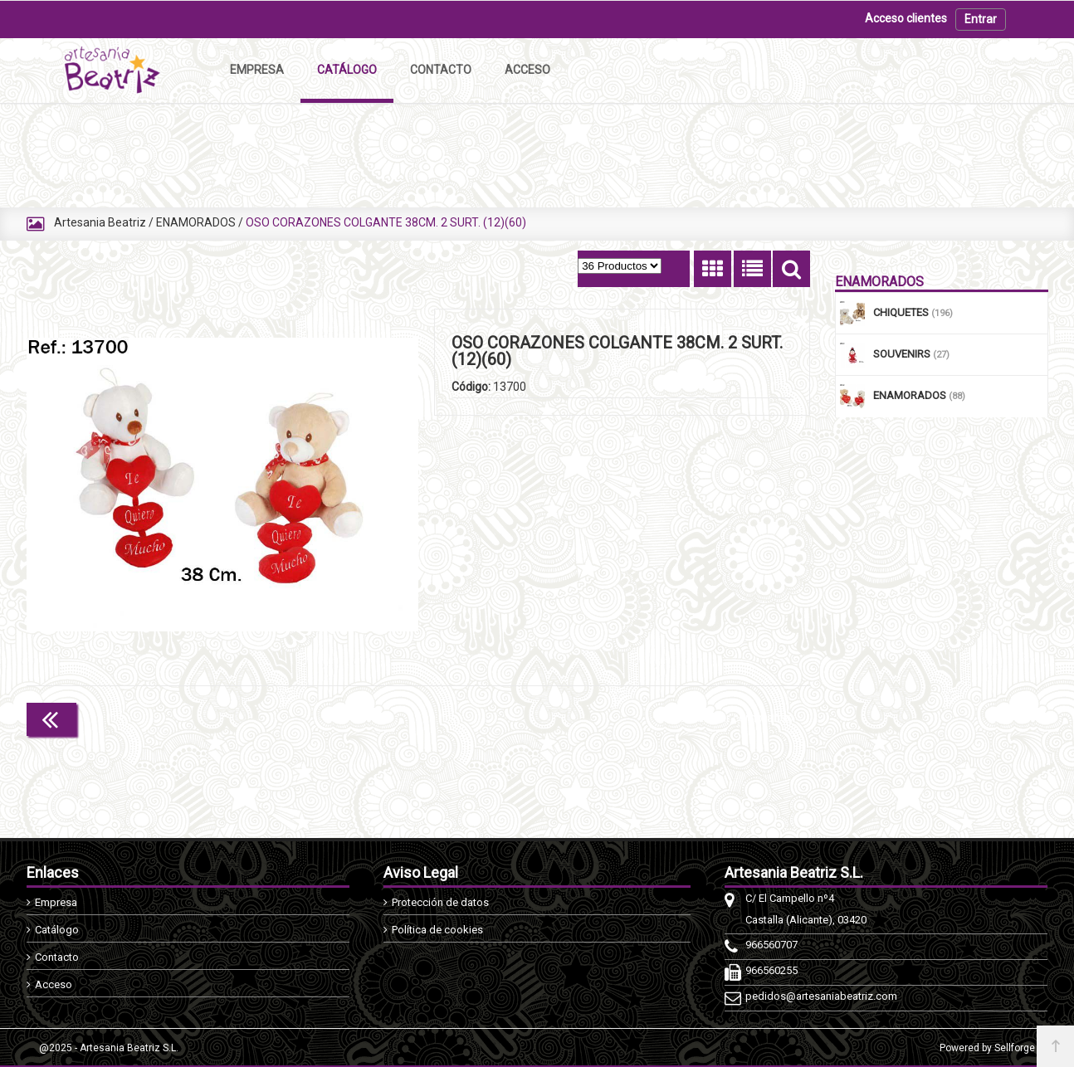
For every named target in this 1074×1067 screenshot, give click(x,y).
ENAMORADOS (196, 222)
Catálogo (57, 929)
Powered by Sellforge (987, 1048)
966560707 (771, 944)
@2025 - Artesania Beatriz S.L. (108, 1048)
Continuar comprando (736, 717)
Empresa (56, 902)
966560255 (771, 970)
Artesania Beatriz (100, 222)
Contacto (57, 957)
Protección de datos (440, 902)
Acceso (53, 984)
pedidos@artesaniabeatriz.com (821, 996)
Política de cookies (437, 929)
